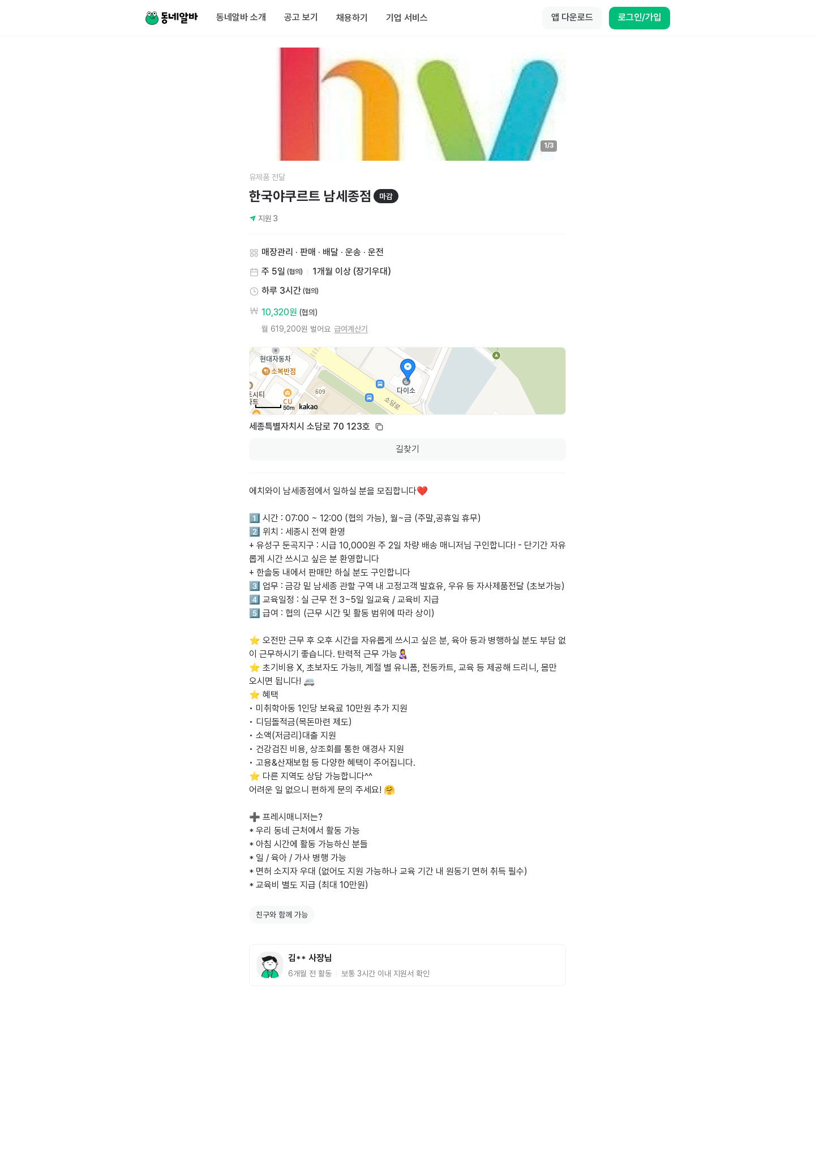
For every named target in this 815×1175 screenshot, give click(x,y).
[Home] (171, 18)
